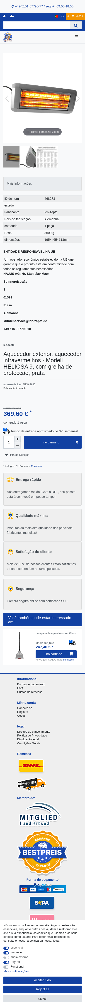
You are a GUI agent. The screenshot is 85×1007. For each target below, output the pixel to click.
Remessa (36, 466)
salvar (42, 998)
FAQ (20, 688)
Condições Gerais (29, 743)
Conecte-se (24, 708)
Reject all (42, 989)
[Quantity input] (8, 442)
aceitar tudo (42, 980)
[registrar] (12, 16)
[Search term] (36, 25)
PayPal (15, 961)
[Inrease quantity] (17, 439)
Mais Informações (19, 183)
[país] (56, 16)
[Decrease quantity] (17, 445)
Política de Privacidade (32, 735)
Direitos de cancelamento (33, 731)
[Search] (76, 25)
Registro (22, 711)
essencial (17, 947)
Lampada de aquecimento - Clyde (56, 633)
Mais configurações (16, 971)
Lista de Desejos (17, 454)
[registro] (5, 16)
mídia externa (19, 957)
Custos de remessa (29, 692)
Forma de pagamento (31, 684)
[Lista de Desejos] (62, 16)
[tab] (42, 183)
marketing (17, 952)
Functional (17, 966)
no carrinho (60, 442)
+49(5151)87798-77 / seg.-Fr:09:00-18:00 (42, 6)
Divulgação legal (28, 739)
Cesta (21, 715)
